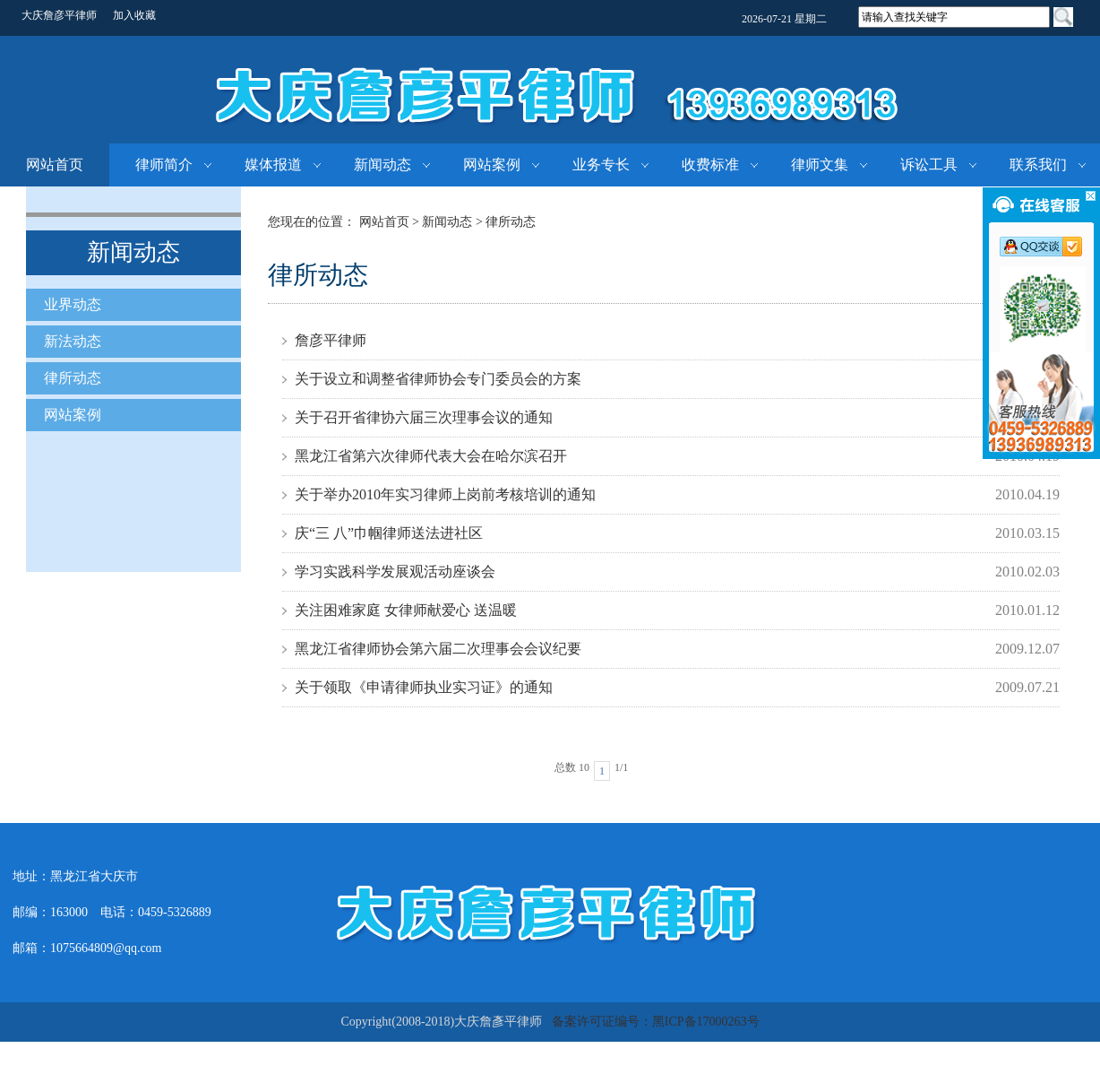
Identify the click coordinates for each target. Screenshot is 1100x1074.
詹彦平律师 (330, 340)
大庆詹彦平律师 (59, 15)
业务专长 (601, 164)
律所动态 (72, 377)
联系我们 (1038, 164)
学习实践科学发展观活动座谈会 (395, 571)
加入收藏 (134, 15)
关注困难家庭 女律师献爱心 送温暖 (406, 610)
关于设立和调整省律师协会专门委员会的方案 (438, 378)
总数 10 (571, 767)
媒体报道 (273, 164)
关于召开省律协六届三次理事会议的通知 (424, 417)
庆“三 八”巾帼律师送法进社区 (389, 533)
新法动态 (72, 341)
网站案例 (491, 164)
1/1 (621, 767)
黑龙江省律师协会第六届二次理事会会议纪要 (438, 648)
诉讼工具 (929, 164)
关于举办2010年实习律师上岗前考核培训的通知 (445, 494)
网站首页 (54, 164)
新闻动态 (382, 164)
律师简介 (164, 164)
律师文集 (819, 164)
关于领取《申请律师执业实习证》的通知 (424, 687)
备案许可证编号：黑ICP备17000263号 (656, 1021)
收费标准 (710, 164)
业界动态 (72, 304)
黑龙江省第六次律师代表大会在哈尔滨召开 (431, 455)
